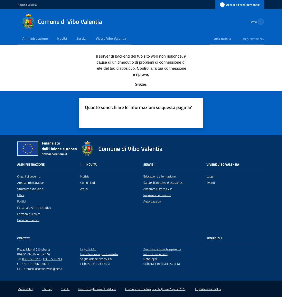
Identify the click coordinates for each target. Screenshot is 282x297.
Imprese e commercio (157, 195)
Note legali (150, 258)
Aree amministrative (30, 182)
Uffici (20, 195)
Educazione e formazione (159, 176)
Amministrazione (31, 164)
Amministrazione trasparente (162, 249)
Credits (65, 289)
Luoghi (210, 176)
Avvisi (84, 188)
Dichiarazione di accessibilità (161, 263)
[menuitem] (35, 39)
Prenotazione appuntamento (99, 254)
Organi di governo (28, 176)
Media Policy (25, 289)
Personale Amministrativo (34, 207)
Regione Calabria (27, 5)
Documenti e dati (28, 220)
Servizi (149, 164)
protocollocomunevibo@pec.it (43, 268)
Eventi (210, 182)
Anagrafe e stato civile (158, 188)
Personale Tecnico (28, 213)
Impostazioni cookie (208, 289)
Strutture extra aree (30, 188)
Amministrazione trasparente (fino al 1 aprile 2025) (155, 289)
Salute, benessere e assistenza (163, 182)
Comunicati (87, 182)
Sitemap (47, 289)
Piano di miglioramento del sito (97, 289)
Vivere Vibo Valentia (222, 164)
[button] (259, 21)
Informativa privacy (155, 254)
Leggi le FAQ (88, 249)
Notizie (84, 176)
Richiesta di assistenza (95, 263)
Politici (21, 201)
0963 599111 (31, 259)
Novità (91, 164)
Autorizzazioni (152, 201)
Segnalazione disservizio (96, 258)
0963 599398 (52, 259)
